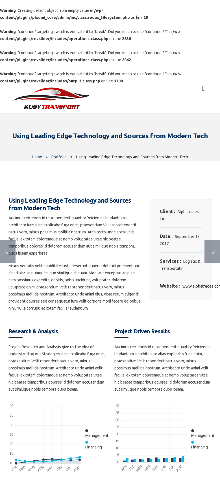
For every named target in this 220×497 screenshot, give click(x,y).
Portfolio (59, 157)
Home (37, 157)
